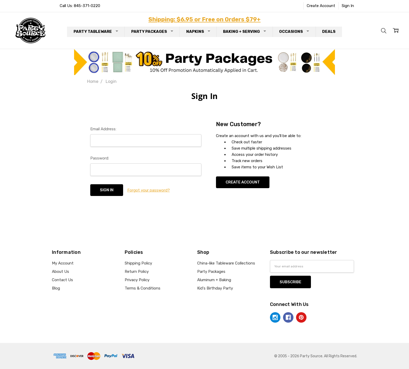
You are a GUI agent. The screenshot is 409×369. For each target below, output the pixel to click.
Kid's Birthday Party (215, 288)
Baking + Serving (244, 31)
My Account (63, 263)
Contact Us (62, 280)
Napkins (198, 31)
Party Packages (152, 31)
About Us (60, 271)
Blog (56, 288)
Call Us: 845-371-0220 (80, 5)
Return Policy (137, 271)
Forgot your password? (148, 190)
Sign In (348, 5)
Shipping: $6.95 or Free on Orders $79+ (204, 19)
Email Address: (103, 129)
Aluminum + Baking (214, 280)
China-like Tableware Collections (226, 263)
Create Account (321, 5)
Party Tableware (96, 31)
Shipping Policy (138, 263)
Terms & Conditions (142, 288)
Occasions (294, 31)
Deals (328, 31)
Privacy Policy (137, 280)
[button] (204, 62)
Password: (99, 158)
